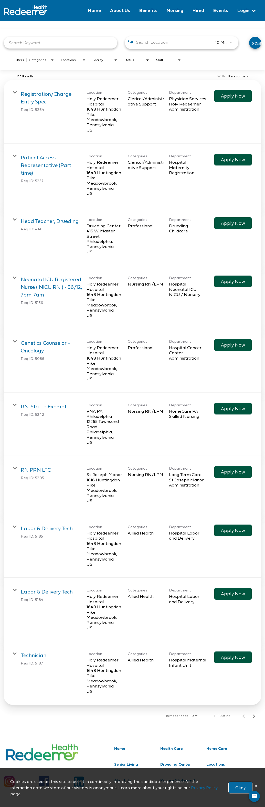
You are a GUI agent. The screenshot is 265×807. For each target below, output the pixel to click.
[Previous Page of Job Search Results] (244, 716)
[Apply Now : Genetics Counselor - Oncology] (233, 345)
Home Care (216, 748)
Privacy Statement (177, 780)
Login (243, 10)
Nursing (175, 10)
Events (220, 10)
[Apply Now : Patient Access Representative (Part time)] (233, 159)
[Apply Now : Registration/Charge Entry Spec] (233, 96)
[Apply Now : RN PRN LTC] (233, 472)
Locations (215, 764)
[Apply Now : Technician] (233, 657)
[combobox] (60, 43)
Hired (198, 10)
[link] (132, 112)
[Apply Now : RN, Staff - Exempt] (233, 408)
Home (94, 10)
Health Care (171, 748)
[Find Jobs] (255, 43)
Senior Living (126, 764)
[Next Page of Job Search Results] (254, 716)
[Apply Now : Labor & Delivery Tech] (233, 530)
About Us (120, 10)
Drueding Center (175, 764)
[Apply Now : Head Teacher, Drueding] (233, 223)
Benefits (148, 10)
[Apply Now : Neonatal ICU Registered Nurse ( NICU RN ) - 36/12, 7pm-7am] (233, 281)
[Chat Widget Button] (254, 796)
